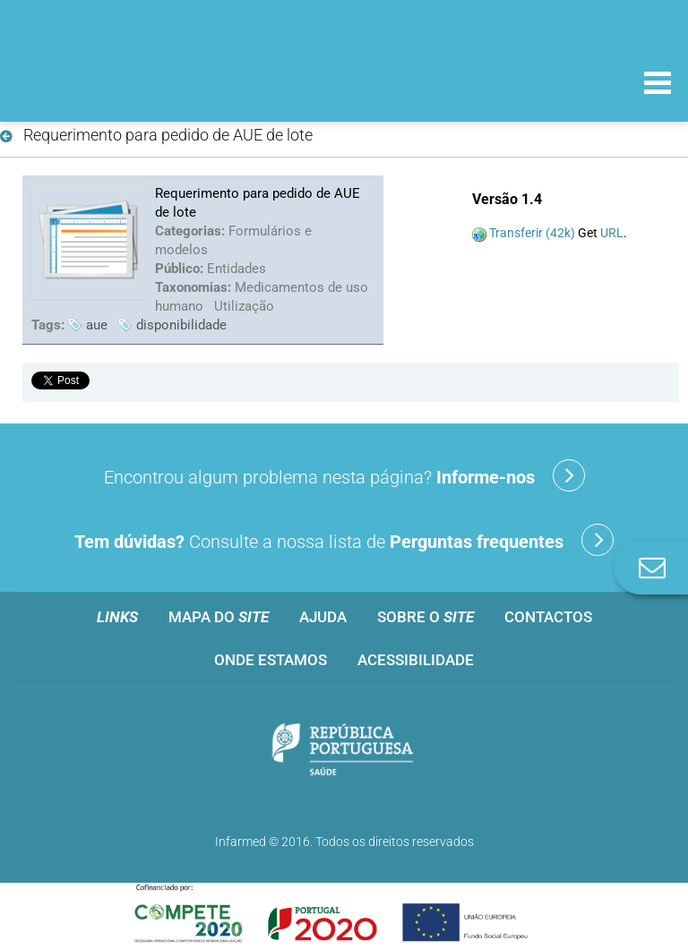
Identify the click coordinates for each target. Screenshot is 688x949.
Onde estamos (270, 660)
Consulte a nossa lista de (344, 540)
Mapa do (218, 617)
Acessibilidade (415, 660)
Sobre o (425, 617)
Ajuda (323, 617)
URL (612, 233)
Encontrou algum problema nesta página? (344, 475)
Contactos (548, 617)
